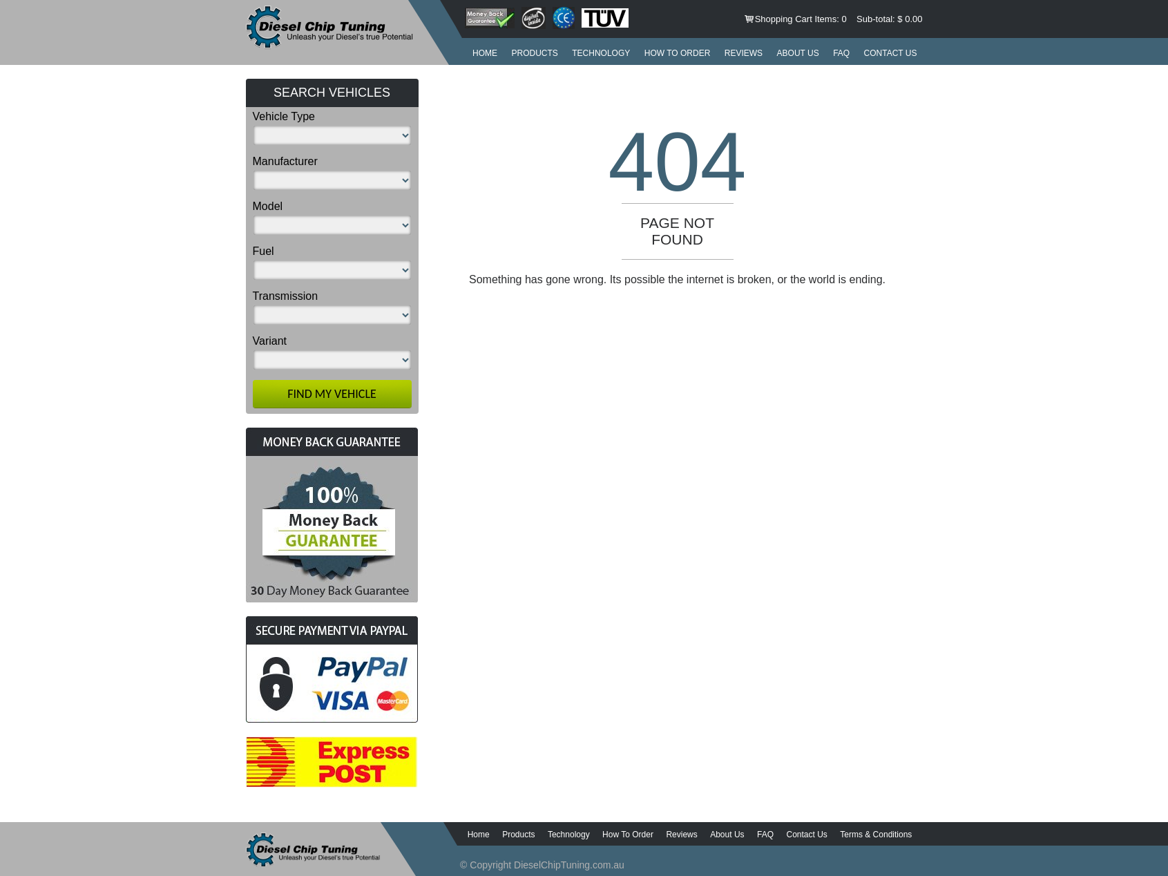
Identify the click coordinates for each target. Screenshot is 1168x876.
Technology (601, 53)
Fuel (263, 251)
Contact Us (890, 53)
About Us (798, 53)
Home (484, 53)
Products (534, 53)
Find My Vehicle (331, 393)
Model (268, 206)
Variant (270, 341)
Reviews (744, 53)
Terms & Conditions (876, 834)
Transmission (285, 296)
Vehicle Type (284, 116)
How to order (677, 53)
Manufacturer (285, 161)
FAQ (841, 53)
